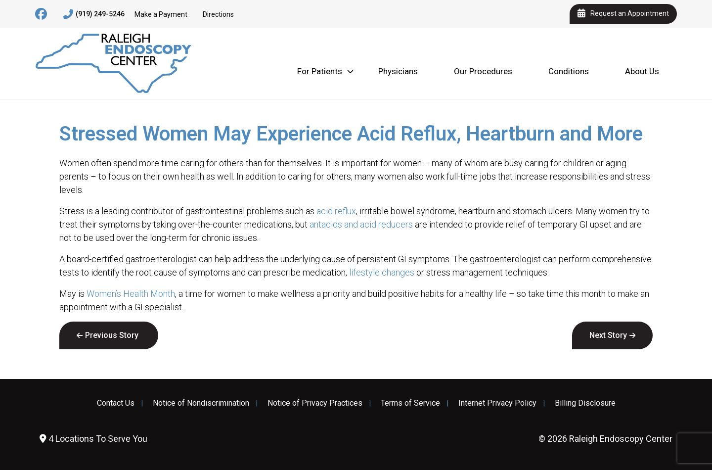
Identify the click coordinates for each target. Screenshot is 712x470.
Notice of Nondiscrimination (201, 403)
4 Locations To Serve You (93, 438)
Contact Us (115, 403)
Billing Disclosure (585, 403)
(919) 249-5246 (94, 14)
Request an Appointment (623, 14)
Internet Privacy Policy (497, 403)
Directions (218, 14)
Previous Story (111, 335)
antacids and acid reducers (361, 224)
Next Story (608, 335)
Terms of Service (410, 403)
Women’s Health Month (131, 293)
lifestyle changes (381, 272)
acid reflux (336, 211)
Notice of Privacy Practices (314, 403)
